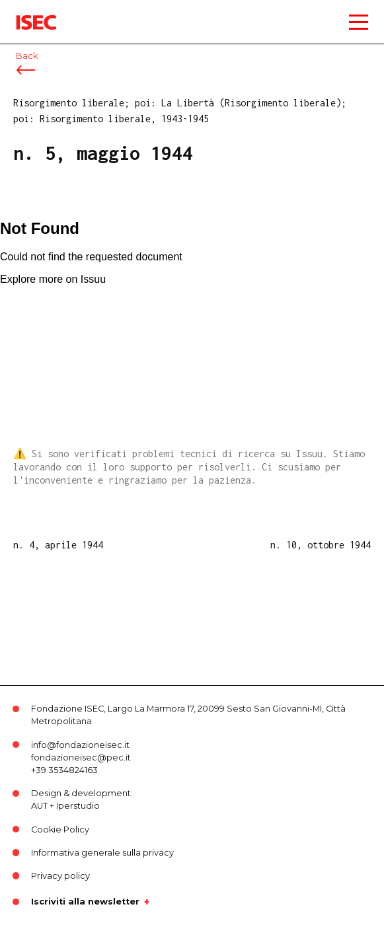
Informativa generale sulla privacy (102, 853)
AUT (39, 806)
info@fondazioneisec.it (80, 745)
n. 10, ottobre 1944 (320, 544)
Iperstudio (78, 806)
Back (27, 56)
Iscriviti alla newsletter (85, 901)
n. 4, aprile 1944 (58, 544)
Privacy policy (60, 876)
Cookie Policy (60, 829)
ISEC (26, 12)
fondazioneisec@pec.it (81, 757)
